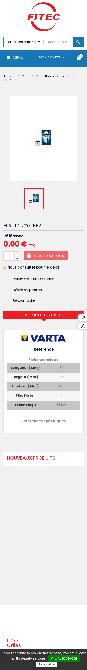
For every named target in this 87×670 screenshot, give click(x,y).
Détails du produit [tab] (43, 315)
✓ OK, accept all (64, 658)
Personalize (47, 664)
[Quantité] (9, 256)
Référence (13, 236)
